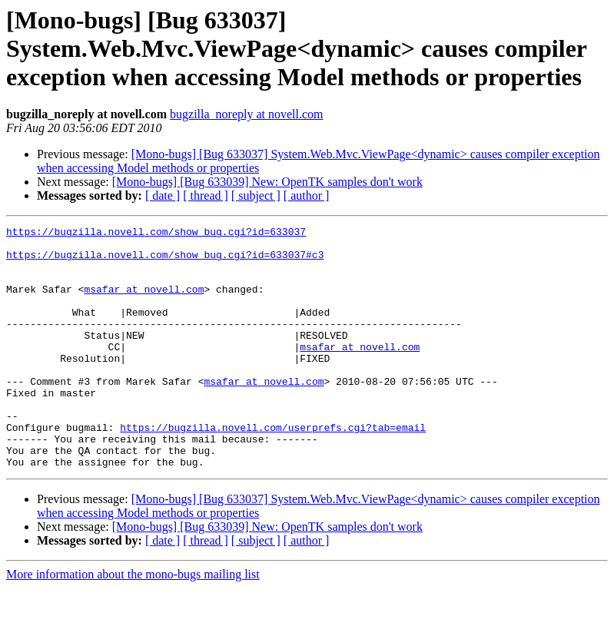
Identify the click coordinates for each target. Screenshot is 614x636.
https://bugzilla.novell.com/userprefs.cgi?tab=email (273, 468)
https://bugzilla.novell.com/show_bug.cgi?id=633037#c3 (165, 261)
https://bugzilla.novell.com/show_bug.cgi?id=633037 (156, 233)
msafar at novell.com (144, 303)
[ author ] (307, 195)
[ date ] (162, 195)
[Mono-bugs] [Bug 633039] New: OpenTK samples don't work (267, 181)
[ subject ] (255, 195)
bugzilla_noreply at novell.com (247, 114)
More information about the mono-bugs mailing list (133, 622)
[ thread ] (205, 195)
